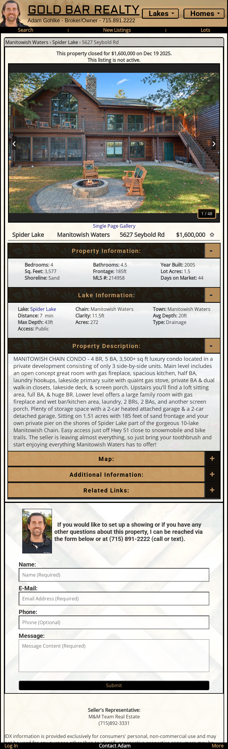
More (218, 745)
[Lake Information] (114, 295)
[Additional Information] (114, 474)
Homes (202, 13)
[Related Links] (114, 490)
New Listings (117, 30)
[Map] (114, 458)
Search (25, 30)
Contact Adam (115, 745)
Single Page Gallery (114, 226)
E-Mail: (28, 588)
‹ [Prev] (14, 142)
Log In (11, 745)
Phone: (28, 612)
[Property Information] (114, 250)
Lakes (159, 13)
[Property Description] (114, 346)
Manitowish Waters (26, 42)
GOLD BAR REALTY (84, 10)
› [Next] (214, 142)
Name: (27, 564)
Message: (32, 635)
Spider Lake (65, 42)
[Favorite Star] (212, 235)
